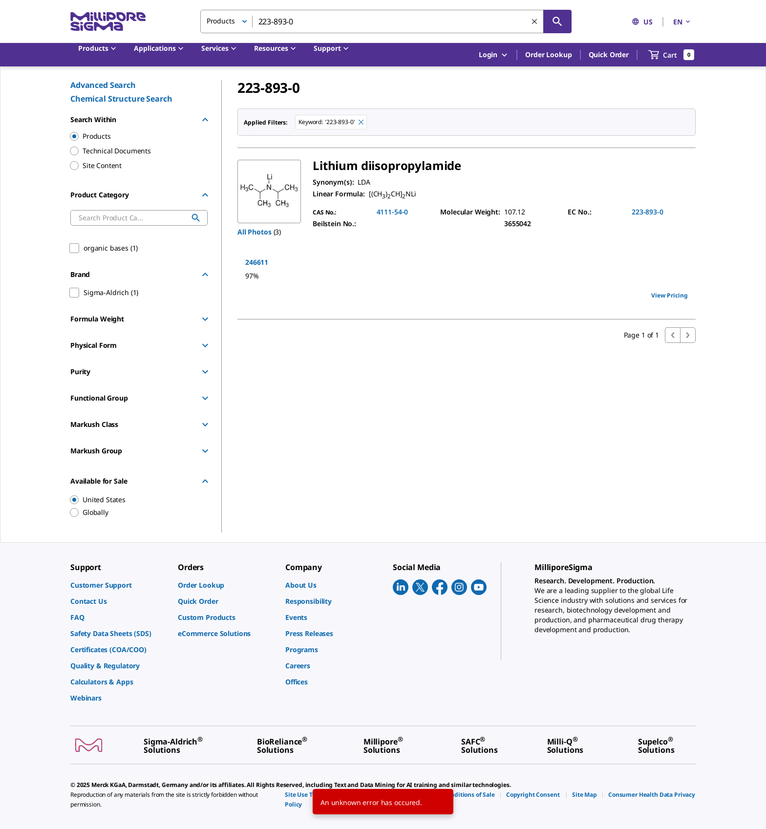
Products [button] (221, 20)
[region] (134, 499)
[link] (119, 585)
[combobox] (386, 21)
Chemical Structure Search (121, 98)
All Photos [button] (254, 231)
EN (682, 21)
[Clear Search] (534, 21)
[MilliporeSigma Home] (108, 21)
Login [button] (494, 55)
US (642, 21)
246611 (256, 262)
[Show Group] (205, 319)
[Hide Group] (205, 119)
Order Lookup (548, 54)
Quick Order (609, 54)
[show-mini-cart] (671, 55)
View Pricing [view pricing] (669, 295)
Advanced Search (103, 85)
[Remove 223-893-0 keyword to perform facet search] (361, 122)
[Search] (557, 21)
